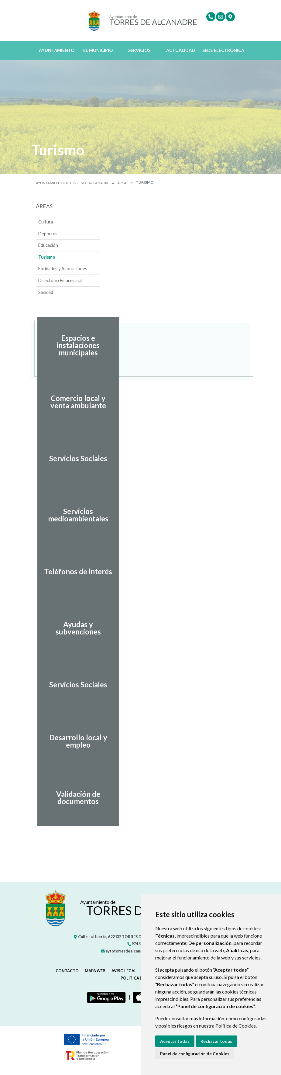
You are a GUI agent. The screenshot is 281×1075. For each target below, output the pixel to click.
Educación (48, 245)
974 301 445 (139, 943)
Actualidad (180, 50)
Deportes (47, 233)
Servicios (139, 50)
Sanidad (45, 292)
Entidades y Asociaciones (62, 268)
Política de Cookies (235, 1025)
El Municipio (98, 50)
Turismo (46, 257)
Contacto (67, 970)
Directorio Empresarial (60, 280)
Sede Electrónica (223, 50)
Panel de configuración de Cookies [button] (194, 1053)
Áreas (122, 183)
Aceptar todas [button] (175, 1041)
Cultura (45, 221)
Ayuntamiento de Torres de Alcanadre (72, 183)
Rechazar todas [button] (216, 1041)
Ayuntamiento (56, 50)
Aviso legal (123, 970)
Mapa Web (95, 970)
